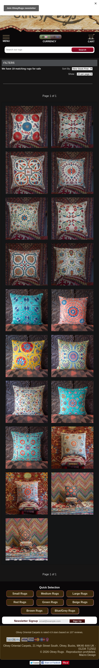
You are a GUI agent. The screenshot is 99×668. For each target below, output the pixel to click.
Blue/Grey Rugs (65, 610)
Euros (56, 37)
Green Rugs (50, 602)
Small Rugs (19, 593)
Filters (8, 62)
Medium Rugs (50, 593)
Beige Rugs (79, 602)
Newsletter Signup (26, 620)
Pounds (44, 37)
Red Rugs (19, 602)
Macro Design (87, 654)
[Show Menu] (6, 36)
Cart (91, 38)
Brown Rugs (34, 610)
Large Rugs (79, 593)
